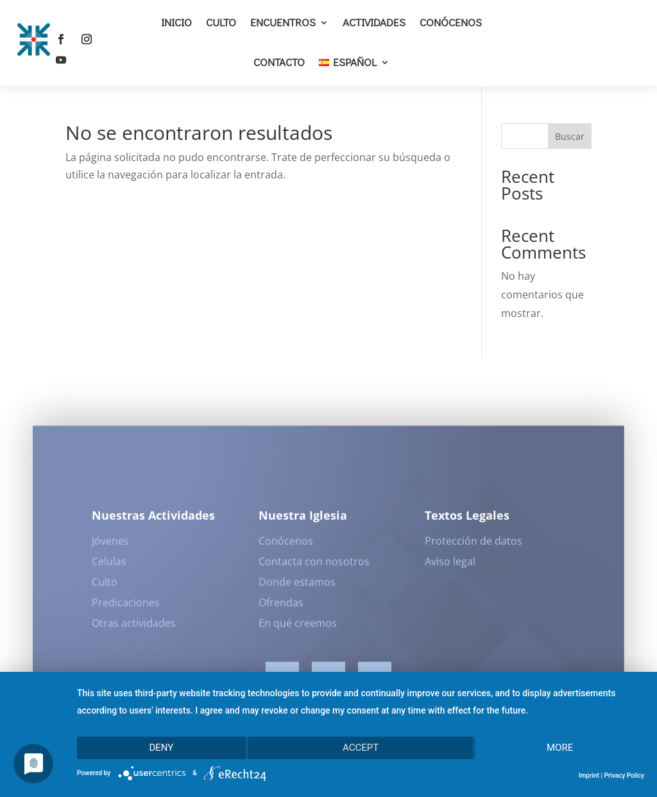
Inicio (176, 22)
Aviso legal (450, 565)
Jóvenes (110, 545)
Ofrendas (281, 606)
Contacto (279, 62)
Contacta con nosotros (314, 565)
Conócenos (451, 22)
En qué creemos (298, 627)
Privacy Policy (624, 775)
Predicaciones (126, 606)
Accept (361, 747)
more (560, 747)
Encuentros (283, 22)
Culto (221, 22)
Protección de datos (473, 545)
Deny (161, 747)
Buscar (569, 136)
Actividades (374, 22)
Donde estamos (297, 586)
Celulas (109, 565)
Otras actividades (134, 627)
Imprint (589, 775)
